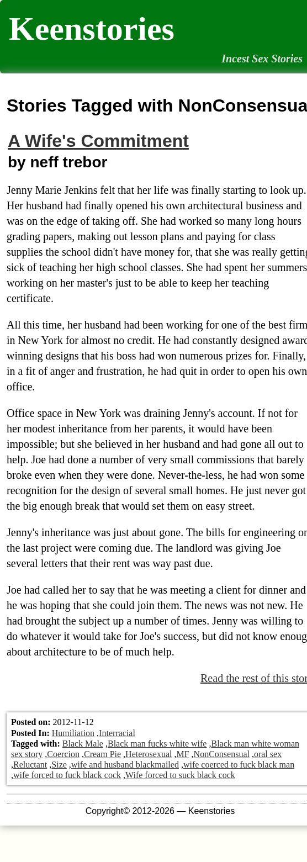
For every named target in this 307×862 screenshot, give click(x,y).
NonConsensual (222, 754)
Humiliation (73, 733)
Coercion (63, 754)
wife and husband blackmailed (125, 764)
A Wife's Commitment (98, 141)
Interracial (117, 733)
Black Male (82, 743)
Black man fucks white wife (157, 743)
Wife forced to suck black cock (180, 775)
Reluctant (30, 764)
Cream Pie (102, 754)
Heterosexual (148, 754)
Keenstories (91, 28)
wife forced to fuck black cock (67, 775)
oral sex (268, 754)
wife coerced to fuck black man (238, 764)
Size (59, 764)
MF (182, 754)
